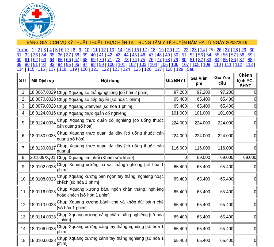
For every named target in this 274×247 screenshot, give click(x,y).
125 (137, 69)
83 (208, 59)
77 (159, 59)
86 (233, 59)
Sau (190, 69)
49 (167, 55)
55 (217, 55)
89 (19, 64)
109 (206, 64)
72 (118, 59)
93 (52, 64)
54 (208, 55)
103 (143, 64)
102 (132, 64)
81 (192, 59)
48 (159, 55)
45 (134, 55)
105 (164, 64)
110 (217, 64)
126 (147, 69)
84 (217, 59)
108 (196, 64)
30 (252, 50)
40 (93, 55)
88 (250, 59)
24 (202, 50)
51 (184, 55)
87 (241, 59)
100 (111, 64)
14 (120, 50)
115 (31, 69)
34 (43, 55)
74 (134, 59)
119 (73, 69)
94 (60, 64)
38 (76, 55)
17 (144, 50)
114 (20, 69)
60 (19, 59)
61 (27, 59)
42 (109, 55)
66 (68, 59)
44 (126, 55)
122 (105, 69)
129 (179, 69)
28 (235, 50)
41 (101, 55)
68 (85, 59)
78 (167, 59)
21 (177, 50)
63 (43, 59)
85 (225, 59)
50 (175, 55)
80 (184, 59)
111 (228, 64)
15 (128, 50)
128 (169, 69)
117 (52, 69)
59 (250, 55)
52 (192, 55)
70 (101, 59)
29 (243, 50)
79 (175, 59)
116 (41, 69)
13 (111, 50)
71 (109, 59)
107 (185, 64)
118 (62, 69)
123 (116, 69)
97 (85, 64)
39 (85, 55)
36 (60, 55)
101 (121, 64)
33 (35, 55)
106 (174, 64)
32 (27, 55)
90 (27, 64)
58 (241, 55)
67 (76, 59)
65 (60, 59)
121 (94, 69)
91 (35, 64)
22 (186, 50)
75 (142, 59)
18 (153, 50)
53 (200, 55)
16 (136, 50)
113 (249, 64)
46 (142, 55)
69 (93, 59)
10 (87, 50)
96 (76, 64)
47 (151, 55)
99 (101, 64)
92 (43, 64)
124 (126, 69)
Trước (22, 50)
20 (169, 50)
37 (68, 55)
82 (200, 59)
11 (95, 50)
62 (35, 59)
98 (93, 64)
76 (151, 59)
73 (126, 59)
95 (68, 64)
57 (233, 55)
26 (219, 50)
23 (194, 50)
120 (84, 69)
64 (52, 59)
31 (19, 55)
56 (225, 55)
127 (158, 69)
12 (103, 50)
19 (161, 50)
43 (118, 55)
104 (153, 64)
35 (52, 55)
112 (238, 64)
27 (227, 50)
